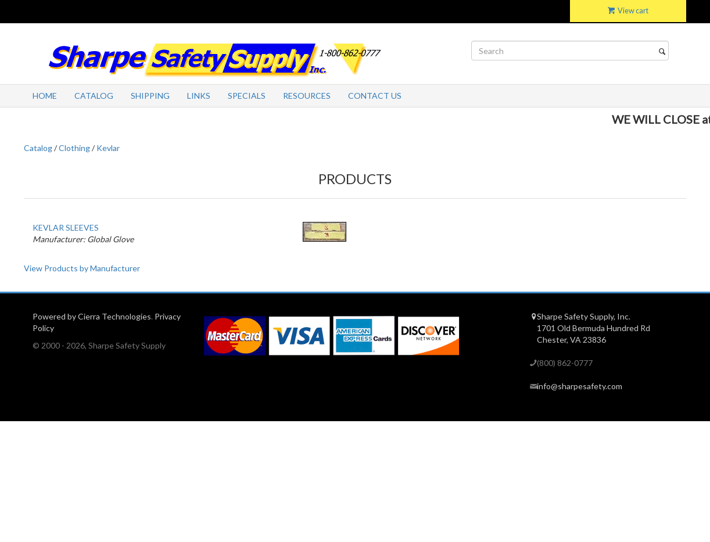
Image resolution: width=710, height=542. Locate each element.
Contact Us (374, 95)
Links (198, 95)
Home (45, 95)
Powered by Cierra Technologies (92, 316)
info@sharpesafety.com (579, 386)
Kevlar (108, 148)
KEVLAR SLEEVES (66, 227)
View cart (628, 10)
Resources (307, 95)
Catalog (93, 95)
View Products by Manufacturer (82, 268)
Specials (247, 95)
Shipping (150, 95)
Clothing (74, 148)
